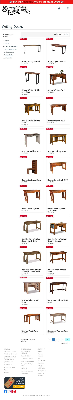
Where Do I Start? (26, 356)
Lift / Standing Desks (10, 49)
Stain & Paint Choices (26, 358)
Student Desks (8, 55)
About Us (40, 351)
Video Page (24, 368)
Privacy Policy (42, 370)
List (60, 34)
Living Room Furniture (10, 354)
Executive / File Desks (10, 46)
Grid (66, 34)
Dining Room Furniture (10, 351)
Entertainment (8, 364)
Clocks (5, 370)
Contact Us (41, 363)
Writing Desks (8, 58)
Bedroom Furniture (9, 359)
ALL (67, 339)
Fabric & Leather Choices (27, 361)
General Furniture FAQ (27, 371)
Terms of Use (41, 368)
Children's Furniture (9, 367)
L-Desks (6, 40)
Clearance (6, 372)
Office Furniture (8, 362)
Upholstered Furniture (10, 356)
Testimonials (24, 373)
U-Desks (6, 43)
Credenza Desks (9, 52)
